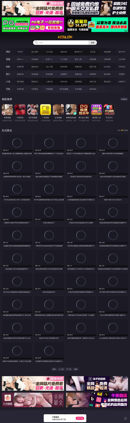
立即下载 (80, 418)
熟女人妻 (78, 59)
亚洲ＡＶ (20, 59)
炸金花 (92, 52)
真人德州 (34, 52)
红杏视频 (78, 89)
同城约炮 (20, 89)
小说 (8, 81)
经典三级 (92, 66)
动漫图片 (63, 74)
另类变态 (121, 66)
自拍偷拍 (34, 59)
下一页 (68, 369)
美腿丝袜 (78, 74)
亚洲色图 (34, 74)
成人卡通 (49, 66)
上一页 (61, 369)
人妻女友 (49, 81)
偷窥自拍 (20, 74)
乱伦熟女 (107, 66)
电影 (8, 66)
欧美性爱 (63, 66)
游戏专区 (63, 52)
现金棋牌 (107, 52)
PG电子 (20, 52)
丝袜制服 (92, 59)
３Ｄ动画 (63, 59)
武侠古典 (63, 81)
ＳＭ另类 (121, 59)
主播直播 (107, 59)
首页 (54, 369)
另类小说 (92, 81)
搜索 (92, 42)
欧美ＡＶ (49, 59)
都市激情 (20, 81)
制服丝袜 (78, 66)
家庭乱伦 (34, 81)
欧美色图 (49, 74)
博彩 (8, 51)
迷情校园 (78, 81)
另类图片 (121, 74)
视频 (8, 59)
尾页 (75, 369)
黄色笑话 (107, 81)
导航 (8, 89)
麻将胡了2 (78, 52)
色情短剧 (92, 89)
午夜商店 (34, 89)
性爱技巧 (121, 81)
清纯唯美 (92, 74)
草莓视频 (49, 89)
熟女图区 (107, 74)
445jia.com (65, 37)
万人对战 (49, 52)
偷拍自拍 (34, 66)
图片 (8, 74)
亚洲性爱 (20, 66)
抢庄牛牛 (121, 52)
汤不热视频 (64, 89)
